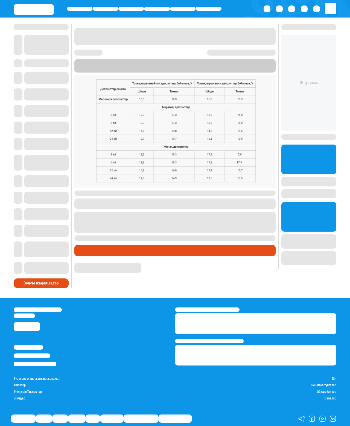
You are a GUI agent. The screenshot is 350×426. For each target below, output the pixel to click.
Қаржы (105, 8)
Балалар (330, 398)
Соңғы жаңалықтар (41, 283)
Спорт (183, 8)
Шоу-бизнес (209, 8)
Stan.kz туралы (28, 347)
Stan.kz (230, 65)
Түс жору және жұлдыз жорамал (37, 379)
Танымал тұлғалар (323, 385)
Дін (334, 379)
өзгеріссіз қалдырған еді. (220, 238)
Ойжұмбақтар (326, 392)
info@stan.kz (24, 315)
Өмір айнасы (80, 8)
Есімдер (19, 398)
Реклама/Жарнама (32, 355)
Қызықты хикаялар (141, 419)
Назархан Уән (84, 265)
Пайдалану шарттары (35, 364)
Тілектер (20, 385)
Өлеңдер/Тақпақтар (28, 392)
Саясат (131, 8)
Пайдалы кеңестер (175, 419)
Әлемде (157, 8)
